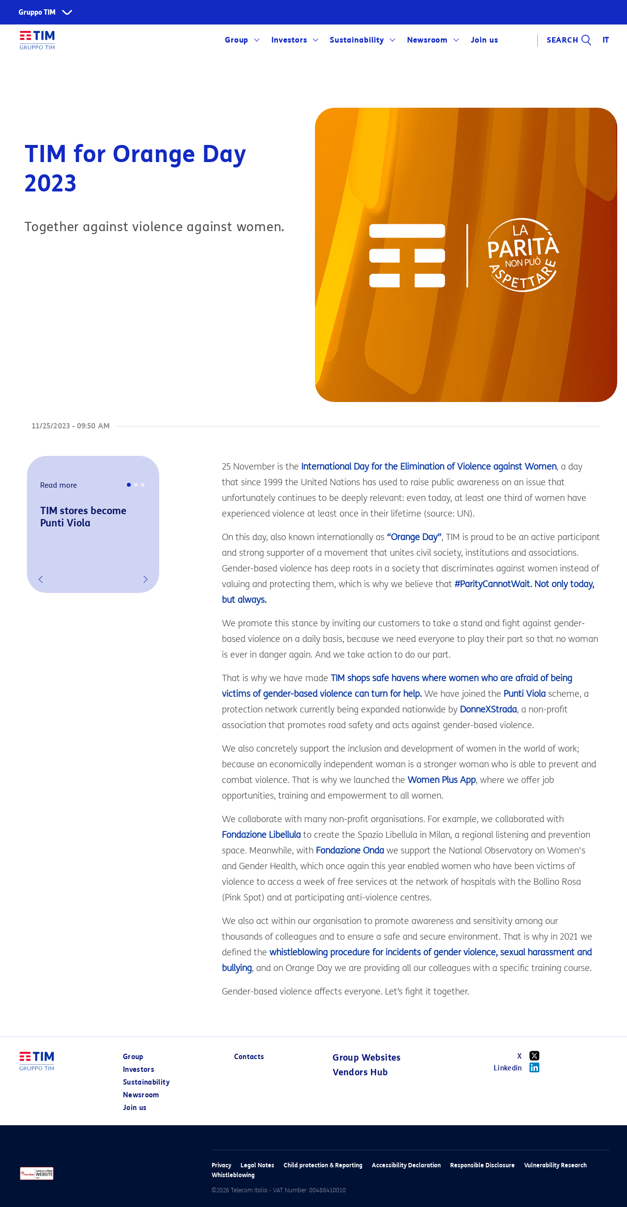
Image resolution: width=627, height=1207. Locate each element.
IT (606, 40)
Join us (484, 40)
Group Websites (367, 1057)
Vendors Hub (360, 1072)
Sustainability (357, 40)
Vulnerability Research (555, 1165)
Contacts (249, 1057)
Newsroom (427, 40)
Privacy (221, 1165)
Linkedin (520, 1067)
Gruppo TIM (37, 12)
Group (237, 40)
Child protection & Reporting (323, 1165)
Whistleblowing (233, 1175)
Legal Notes (257, 1165)
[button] (41, 579)
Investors (289, 40)
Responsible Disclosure (482, 1165)
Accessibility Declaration (406, 1165)
